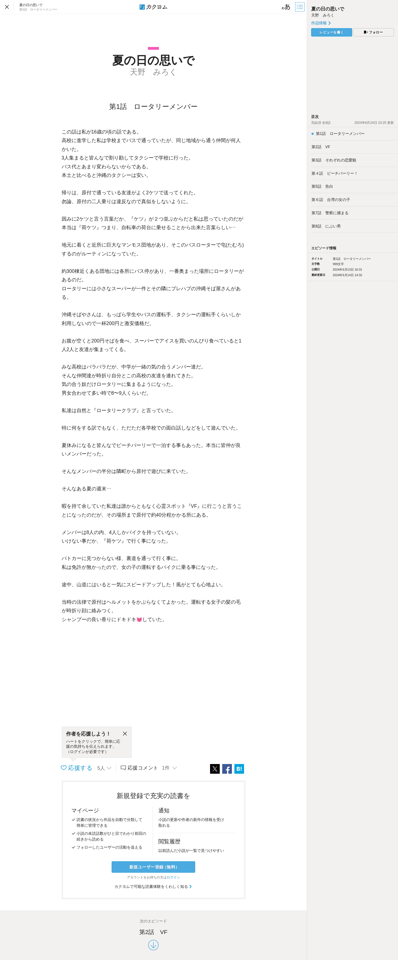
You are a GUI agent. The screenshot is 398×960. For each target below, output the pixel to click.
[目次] (300, 7)
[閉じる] (125, 734)
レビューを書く (332, 32)
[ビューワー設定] (286, 7)
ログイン (173, 877)
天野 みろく (322, 15)
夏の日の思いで (327, 9)
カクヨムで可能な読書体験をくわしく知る (153, 886)
